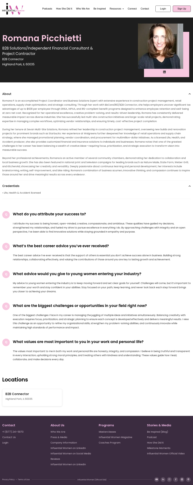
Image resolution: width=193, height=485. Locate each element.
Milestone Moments (158, 448)
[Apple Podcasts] (188, 479)
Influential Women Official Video (166, 453)
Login (163, 8)
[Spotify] (182, 479)
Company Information (64, 442)
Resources (116, 8)
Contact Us (9, 437)
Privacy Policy (8, 479)
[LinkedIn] (163, 479)
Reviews (55, 459)
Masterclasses (107, 432)
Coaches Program (109, 442)
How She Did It (64, 8)
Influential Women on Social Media (71, 453)
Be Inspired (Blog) (157, 432)
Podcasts (47, 8)
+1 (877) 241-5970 (13, 432)
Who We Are (83, 8)
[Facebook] (175, 479)
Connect (132, 8)
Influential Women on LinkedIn (68, 448)
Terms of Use (24, 479)
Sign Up (181, 8)
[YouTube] (156, 479)
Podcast (152, 437)
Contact (145, 8)
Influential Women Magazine (115, 437)
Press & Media (59, 437)
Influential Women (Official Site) (92, 479)
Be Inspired (99, 8)
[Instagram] (169, 479)
